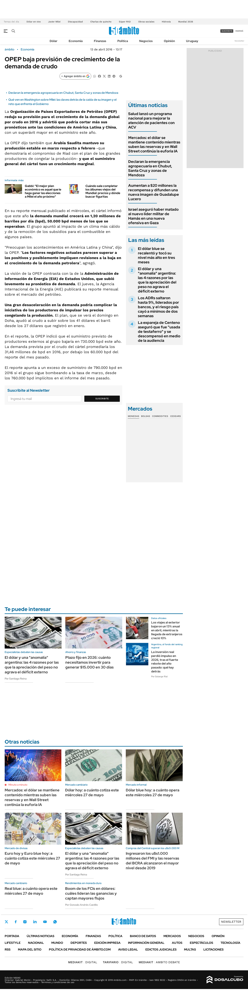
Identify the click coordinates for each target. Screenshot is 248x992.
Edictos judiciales (161, 949)
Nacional (36, 943)
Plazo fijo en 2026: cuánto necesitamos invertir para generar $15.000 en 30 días (89, 662)
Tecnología (230, 943)
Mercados (172, 936)
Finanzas (100, 41)
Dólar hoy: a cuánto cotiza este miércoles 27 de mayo (92, 792)
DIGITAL (82, 962)
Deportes (79, 943)
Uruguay (192, 41)
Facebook (16, 921)
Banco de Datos (143, 936)
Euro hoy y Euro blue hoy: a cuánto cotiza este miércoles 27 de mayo (32, 858)
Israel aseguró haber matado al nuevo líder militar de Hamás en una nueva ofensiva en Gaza (153, 216)
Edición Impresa (107, 943)
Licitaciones (213, 949)
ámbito (9, 49)
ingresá (239, 31)
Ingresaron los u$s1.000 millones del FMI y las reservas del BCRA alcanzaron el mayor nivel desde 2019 (152, 860)
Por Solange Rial (159, 676)
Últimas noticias (40, 936)
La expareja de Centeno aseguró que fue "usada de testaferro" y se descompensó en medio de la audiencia (159, 331)
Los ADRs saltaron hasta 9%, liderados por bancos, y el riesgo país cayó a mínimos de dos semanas (158, 306)
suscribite (227, 31)
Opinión (169, 41)
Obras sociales (146, 21)
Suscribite (102, 398)
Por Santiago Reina (15, 678)
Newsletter (239, 41)
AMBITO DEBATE (159, 962)
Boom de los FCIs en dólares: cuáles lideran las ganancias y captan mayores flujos (91, 893)
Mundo (57, 943)
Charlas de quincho (100, 21)
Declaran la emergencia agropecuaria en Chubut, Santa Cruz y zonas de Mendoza (63, 93)
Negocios (146, 41)
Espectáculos (201, 943)
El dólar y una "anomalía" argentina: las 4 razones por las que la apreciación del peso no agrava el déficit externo (157, 280)
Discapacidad (75, 21)
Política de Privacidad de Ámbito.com (80, 949)
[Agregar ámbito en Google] (75, 76)
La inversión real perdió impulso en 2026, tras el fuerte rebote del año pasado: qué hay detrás (164, 661)
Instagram (24, 921)
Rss (7, 949)
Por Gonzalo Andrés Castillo (81, 904)
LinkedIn (35, 921)
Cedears (175, 416)
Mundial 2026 (185, 21)
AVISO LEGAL (128, 949)
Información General (146, 943)
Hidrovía (166, 21)
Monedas (133, 416)
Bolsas (145, 416)
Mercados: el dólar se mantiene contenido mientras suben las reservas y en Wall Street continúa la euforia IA (154, 144)
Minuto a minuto (17, 784)
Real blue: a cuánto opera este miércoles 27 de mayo (31, 891)
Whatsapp (55, 921)
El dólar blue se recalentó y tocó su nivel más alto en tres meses (156, 255)
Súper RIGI (125, 21)
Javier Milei (54, 21)
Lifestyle (13, 943)
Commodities (160, 416)
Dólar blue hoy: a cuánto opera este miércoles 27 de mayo (152, 792)
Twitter (6, 921)
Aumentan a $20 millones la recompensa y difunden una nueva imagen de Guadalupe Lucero (153, 192)
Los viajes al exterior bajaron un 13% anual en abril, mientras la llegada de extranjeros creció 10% (166, 630)
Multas (190, 949)
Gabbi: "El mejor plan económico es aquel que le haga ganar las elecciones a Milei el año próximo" (43, 191)
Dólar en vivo (33, 21)
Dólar (53, 41)
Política (122, 41)
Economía (76, 41)
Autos (177, 943)
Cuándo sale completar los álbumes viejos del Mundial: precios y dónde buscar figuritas (102, 191)
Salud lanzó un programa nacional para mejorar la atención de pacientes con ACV (151, 120)
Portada (12, 936)
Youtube (45, 921)
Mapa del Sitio (29, 949)
